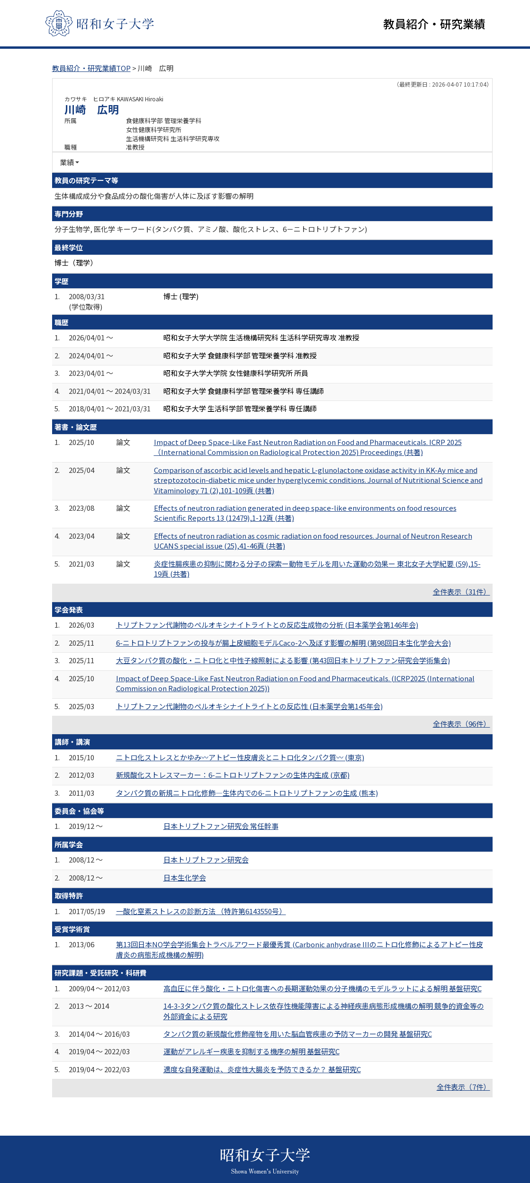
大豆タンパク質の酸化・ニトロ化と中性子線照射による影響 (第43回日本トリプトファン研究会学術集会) (283, 661)
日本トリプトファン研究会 (206, 860)
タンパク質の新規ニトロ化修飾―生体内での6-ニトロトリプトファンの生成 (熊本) (247, 793)
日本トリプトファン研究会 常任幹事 (220, 827)
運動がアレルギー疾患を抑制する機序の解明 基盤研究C (251, 1052)
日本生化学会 (184, 878)
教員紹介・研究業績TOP (91, 69)
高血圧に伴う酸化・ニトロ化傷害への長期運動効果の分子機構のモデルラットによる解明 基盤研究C (322, 989)
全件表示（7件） (463, 1088)
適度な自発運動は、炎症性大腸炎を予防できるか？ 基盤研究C (262, 1070)
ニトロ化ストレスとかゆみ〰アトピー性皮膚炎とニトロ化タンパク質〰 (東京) (240, 758)
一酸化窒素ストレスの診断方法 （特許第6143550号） (201, 911)
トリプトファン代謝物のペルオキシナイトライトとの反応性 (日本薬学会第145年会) (249, 707)
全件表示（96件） (461, 724)
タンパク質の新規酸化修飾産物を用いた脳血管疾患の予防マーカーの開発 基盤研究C (297, 1035)
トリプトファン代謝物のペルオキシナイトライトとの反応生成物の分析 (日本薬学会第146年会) (267, 626)
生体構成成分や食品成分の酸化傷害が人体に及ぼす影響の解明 (153, 196)
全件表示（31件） (461, 592)
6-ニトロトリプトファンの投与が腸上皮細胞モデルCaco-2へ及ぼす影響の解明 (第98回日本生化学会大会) (283, 644)
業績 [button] (67, 163)
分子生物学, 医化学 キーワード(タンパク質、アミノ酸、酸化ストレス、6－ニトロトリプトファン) (210, 230)
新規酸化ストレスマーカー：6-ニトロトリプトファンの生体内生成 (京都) (233, 776)
